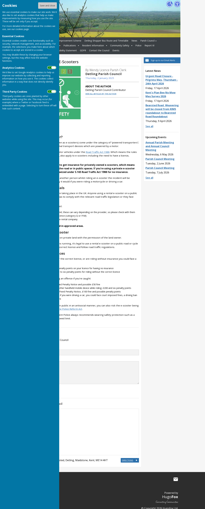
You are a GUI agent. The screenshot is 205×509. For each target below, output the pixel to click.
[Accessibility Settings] (177, 4)
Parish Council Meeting (159, 159)
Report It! (149, 45)
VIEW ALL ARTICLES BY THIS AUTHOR (100, 94)
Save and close (47, 5)
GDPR (83, 50)
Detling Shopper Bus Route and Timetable (106, 40)
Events (115, 50)
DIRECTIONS (127, 455)
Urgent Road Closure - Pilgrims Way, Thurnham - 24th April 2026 (161, 79)
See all (149, 126)
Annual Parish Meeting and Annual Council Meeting (159, 146)
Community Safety (119, 45)
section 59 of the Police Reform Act (62, 304)
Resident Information (93, 45)
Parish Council (147, 40)
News (134, 40)
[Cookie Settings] (169, 4)
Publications (69, 45)
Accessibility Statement (65, 50)
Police (138, 45)
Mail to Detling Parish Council (175, 474)
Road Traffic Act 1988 (98, 147)
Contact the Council (99, 50)
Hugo (170, 492)
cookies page (22, 29)
